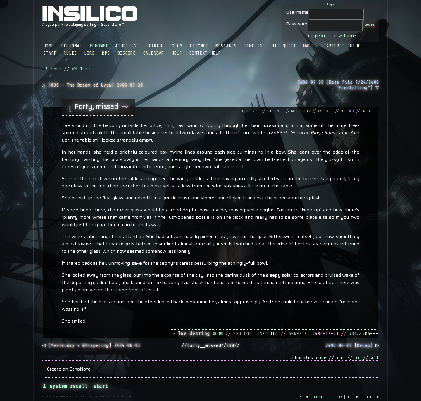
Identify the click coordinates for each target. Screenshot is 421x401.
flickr (337, 397)
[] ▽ (338, 85)
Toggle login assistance (331, 35)
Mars (308, 46)
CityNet (199, 46)
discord (353, 397)
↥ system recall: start (75, 386)
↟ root (52, 69)
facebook (372, 397)
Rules (70, 53)
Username (297, 12)
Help (176, 53)
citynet (320, 397)
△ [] (92, 85)
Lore (89, 53)
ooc (341, 357)
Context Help (205, 53)
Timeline (254, 46)
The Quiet (284, 46)
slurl (304, 397)
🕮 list (81, 69)
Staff (49, 53)
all (375, 357)
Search (154, 46)
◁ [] (91, 345)
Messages (226, 46)
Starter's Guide (340, 46)
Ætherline (127, 46)
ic (357, 357)
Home (48, 46)
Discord (126, 53)
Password (296, 23)
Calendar (153, 53)
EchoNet (98, 46)
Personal (71, 46)
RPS (106, 53)
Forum (175, 46)
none (321, 357)
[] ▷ (352, 345)
